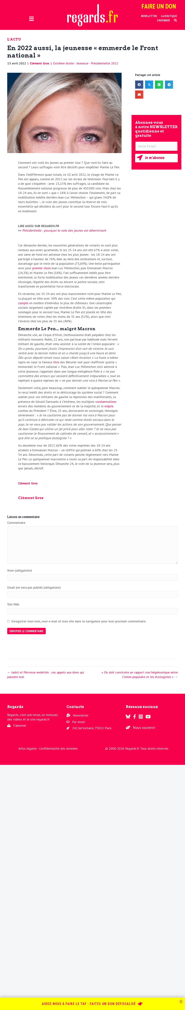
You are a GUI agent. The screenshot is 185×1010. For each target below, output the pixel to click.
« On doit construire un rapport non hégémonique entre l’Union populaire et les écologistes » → (140, 674)
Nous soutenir (144, 727)
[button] (175, 20)
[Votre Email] (156, 146)
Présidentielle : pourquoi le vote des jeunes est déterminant (64, 230)
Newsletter (81, 715)
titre (56, 362)
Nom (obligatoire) (19, 570)
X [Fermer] (181, 1001)
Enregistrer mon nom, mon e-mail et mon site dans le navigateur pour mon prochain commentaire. (78, 621)
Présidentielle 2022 (104, 63)
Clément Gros (39, 63)
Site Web (13, 604)
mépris (108, 406)
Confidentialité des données (58, 748)
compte (23, 303)
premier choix (41, 268)
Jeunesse (82, 63)
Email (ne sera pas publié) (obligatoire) (34, 587)
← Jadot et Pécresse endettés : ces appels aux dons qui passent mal (45, 674)
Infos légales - (28, 748)
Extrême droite (63, 63)
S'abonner (19, 725)
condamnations (105, 402)
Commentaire (16, 523)
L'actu (14, 39)
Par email (78, 722)
